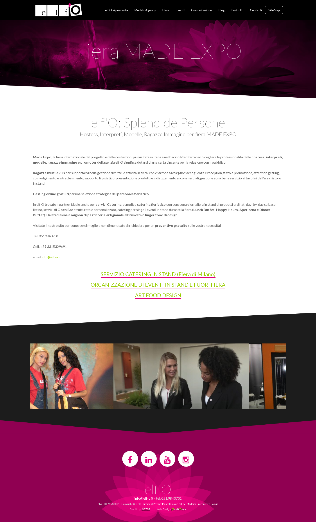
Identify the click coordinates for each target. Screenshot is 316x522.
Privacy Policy (161, 503)
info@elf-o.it (51, 257)
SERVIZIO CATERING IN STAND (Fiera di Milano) (158, 274)
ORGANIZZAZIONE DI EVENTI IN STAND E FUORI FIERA (158, 284)
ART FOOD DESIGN (158, 295)
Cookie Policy (177, 503)
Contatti (256, 10)
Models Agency (145, 10)
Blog (222, 10)
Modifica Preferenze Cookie (202, 503)
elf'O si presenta (116, 10)
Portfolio (237, 10)
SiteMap (274, 10)
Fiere (165, 10)
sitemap (147, 503)
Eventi (180, 10)
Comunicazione (201, 10)
